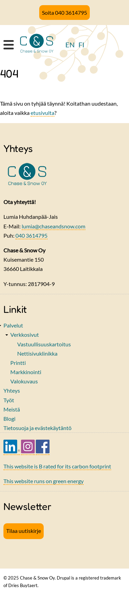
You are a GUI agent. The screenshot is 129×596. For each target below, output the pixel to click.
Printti (18, 362)
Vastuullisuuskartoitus (44, 344)
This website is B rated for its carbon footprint (57, 466)
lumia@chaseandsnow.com (53, 226)
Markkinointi (25, 372)
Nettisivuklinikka (37, 353)
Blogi (9, 418)
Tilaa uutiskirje (23, 530)
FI (81, 44)
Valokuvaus (24, 381)
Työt (8, 400)
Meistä (11, 409)
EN (70, 44)
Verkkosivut (24, 334)
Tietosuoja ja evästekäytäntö (37, 428)
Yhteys (11, 390)
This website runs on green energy (43, 481)
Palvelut (13, 325)
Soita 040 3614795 (64, 12)
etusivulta (42, 112)
